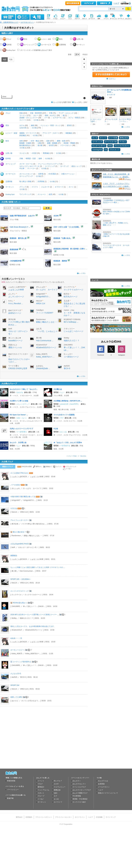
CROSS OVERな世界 (17, 368)
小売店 (34, 153)
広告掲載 (99, 817)
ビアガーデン (58, 118)
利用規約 (29, 817)
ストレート (42, 194)
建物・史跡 (61, 141)
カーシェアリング (26, 176)
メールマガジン (104, 787)
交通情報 (62, 45)
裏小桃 (39, 338)
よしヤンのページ (16, 296)
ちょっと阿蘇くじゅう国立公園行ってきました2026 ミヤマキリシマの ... (37, 567)
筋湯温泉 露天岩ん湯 (18, 238)
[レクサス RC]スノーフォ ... (125, 120)
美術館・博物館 (69, 143)
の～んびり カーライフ (47, 289)
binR (10, 329)
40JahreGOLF (41, 345)
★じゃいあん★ (14, 338)
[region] (44, 78)
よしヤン (12, 294)
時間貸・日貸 (31, 158)
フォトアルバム (43, 790)
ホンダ (94, 138)
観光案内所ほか (25, 145)
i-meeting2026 (97, 150)
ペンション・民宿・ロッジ (50, 125)
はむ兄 (39, 329)
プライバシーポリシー (43, 817)
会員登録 (101, 784)
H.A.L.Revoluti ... (15, 303)
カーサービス (46, 45)
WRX (110, 146)
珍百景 (51, 145)
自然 (21, 141)
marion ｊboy (69, 310)
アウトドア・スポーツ (51, 133)
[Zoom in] (84, 59)
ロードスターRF (111, 142)
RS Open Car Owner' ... (19, 415)
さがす (56, 784)
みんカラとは (103, 781)
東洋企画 (12, 319)
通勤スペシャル (15, 347)
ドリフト (35, 187)
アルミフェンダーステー (19, 520)
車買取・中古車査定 (80, 799)
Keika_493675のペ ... (45, 357)
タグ (55, 796)
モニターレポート (99, 146)
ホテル (21, 125)
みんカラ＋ (77, 781)
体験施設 (68, 133)
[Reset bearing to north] (84, 67)
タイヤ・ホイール (26, 164)
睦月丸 (66, 294)
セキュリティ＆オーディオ (29, 166)
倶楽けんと (12, 345)
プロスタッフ (114, 150)
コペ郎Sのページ (71, 357)
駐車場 (8, 45)
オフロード (59, 187)
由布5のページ (14, 313)
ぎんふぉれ (40, 287)
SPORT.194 (14, 685)
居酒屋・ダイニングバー (28, 118)
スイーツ (22, 120)
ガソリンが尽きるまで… (30, 701)
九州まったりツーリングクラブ (21, 429)
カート (71, 187)
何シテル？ (58, 781)
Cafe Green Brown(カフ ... (20, 227)
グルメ (8, 39)
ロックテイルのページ (73, 289)
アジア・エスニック (66, 113)
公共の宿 (22, 128)
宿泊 (25, 39)
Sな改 (55, 429)
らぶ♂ (62, 392)
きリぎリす (111, 95)
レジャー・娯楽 (46, 39)
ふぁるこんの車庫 (16, 289)
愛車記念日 (124, 138)
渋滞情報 (41, 181)
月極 (21, 158)
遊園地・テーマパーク (27, 133)
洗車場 (40, 174)
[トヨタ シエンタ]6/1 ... (95, 120)
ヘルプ (116, 3)
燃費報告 (13, 556)
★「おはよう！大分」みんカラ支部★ (67, 442)
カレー (35, 115)
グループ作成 (72, 456)
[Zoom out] (84, 63)
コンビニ (22, 153)
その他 (35, 120)
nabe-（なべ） (21, 418)
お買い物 (80, 39)
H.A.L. (10, 301)
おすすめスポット (27, 22)
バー (46, 118)
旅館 (32, 125)
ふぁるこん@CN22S (16, 287)
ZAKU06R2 (68, 345)
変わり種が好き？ (19, 532)
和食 (21, 113)
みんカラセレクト (79, 784)
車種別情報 (11, 781)
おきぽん (39, 366)
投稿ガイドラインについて (108, 793)
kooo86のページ (15, 340)
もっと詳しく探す (81, 102)
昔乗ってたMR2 (16, 697)
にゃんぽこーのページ (73, 331)
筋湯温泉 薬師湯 (60, 261)
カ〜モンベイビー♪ (17, 650)
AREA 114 (40, 303)
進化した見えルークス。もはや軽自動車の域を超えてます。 (32, 626)
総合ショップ (77, 166)
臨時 (40, 158)
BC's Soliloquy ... (71, 322)
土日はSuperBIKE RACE (19, 544)
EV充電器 (52, 174)
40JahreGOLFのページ (46, 347)
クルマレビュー (59, 787)
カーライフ (58, 802)
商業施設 (46, 153)
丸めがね (19, 392)
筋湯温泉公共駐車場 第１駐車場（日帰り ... (70, 249)
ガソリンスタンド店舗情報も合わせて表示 (36, 50)
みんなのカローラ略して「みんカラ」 (24, 389)
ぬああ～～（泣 (16, 638)
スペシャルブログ (79, 787)
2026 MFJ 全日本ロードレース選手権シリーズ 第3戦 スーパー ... (34, 615)
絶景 (50, 194)
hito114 (39, 301)
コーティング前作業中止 (22, 662)
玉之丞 (66, 301)
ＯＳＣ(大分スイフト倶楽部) (64, 415)
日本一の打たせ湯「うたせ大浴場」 (66, 227)
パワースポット (66, 145)
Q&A (55, 793)
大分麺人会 (57, 389)
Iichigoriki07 (40, 294)
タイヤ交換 (113, 138)
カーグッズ (64, 166)
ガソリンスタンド (26, 174)
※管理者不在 (65, 446)
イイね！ (41, 799)
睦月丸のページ (70, 296)
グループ (41, 796)
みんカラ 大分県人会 (18, 442)
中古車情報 (77, 796)
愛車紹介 (41, 787)
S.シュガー (68, 354)
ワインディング (25, 194)
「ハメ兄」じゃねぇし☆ (47, 331)
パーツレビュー (13, 790)
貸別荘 (69, 125)
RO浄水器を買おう (20, 603)
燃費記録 (57, 790)
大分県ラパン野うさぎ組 (19, 401)
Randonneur (41, 319)
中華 (50, 113)
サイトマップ (111, 817)
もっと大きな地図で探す (62, 102)
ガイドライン (80, 817)
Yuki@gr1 (40, 310)
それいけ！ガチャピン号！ (28, 547)
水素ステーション (68, 174)
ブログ (40, 784)
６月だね (13, 508)
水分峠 (55, 216)
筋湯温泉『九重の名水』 (62, 238)
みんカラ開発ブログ (80, 793)
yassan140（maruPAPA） (70, 404)
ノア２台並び (15, 485)
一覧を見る (82, 456)
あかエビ (15, 701)
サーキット (81, 45)
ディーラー (31, 168)
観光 (61, 39)
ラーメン (22, 115)
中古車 (21, 168)
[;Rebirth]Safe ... (43, 368)
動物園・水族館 (25, 143)
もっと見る (82, 273)
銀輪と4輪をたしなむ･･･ (47, 322)
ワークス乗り (13, 366)
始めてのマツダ (14, 310)
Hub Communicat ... (44, 340)
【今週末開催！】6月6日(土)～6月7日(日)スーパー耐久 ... (116, 201)
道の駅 (40, 145)
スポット (41, 793)
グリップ (22, 187)
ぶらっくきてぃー (23, 404)
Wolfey (66, 338)
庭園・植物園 (52, 143)
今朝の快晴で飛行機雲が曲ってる (22, 497)
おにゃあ (63, 432)
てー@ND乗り (21, 432)
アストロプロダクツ (121, 146)
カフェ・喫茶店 (74, 118)
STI (105, 150)
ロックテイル (69, 287)
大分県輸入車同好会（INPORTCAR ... (67, 401)
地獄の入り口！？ (71, 340)
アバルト (122, 142)
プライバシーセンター (63, 817)
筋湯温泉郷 (14, 249)
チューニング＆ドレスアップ (49, 164)
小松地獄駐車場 (15, 261)
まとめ (56, 799)
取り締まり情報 (25, 181)
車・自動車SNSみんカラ (9, 22)
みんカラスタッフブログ (82, 790)
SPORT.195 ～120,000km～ (20, 579)
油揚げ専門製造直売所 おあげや (22, 216)
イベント (41, 781)
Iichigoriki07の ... (43, 296)
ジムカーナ (45, 187)
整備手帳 (10, 798)
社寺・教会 (35, 141)
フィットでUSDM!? (44, 313)
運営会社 (19, 817)
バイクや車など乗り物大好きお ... (33, 524)
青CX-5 (67, 368)
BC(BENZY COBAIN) (72, 319)
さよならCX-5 (15, 674)
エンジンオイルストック (19, 591)
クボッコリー (69, 329)
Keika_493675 (41, 354)
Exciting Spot (10, 50)
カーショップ (29, 45)
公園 (39, 143)
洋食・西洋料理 (36, 113)
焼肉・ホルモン (50, 115)
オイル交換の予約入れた (19, 473)
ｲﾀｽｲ (61, 418)
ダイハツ (103, 138)
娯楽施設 (22, 135)
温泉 (48, 141)
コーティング (50, 166)
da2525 (67, 366)
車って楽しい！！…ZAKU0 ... (34, 606)
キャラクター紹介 (79, 802)
